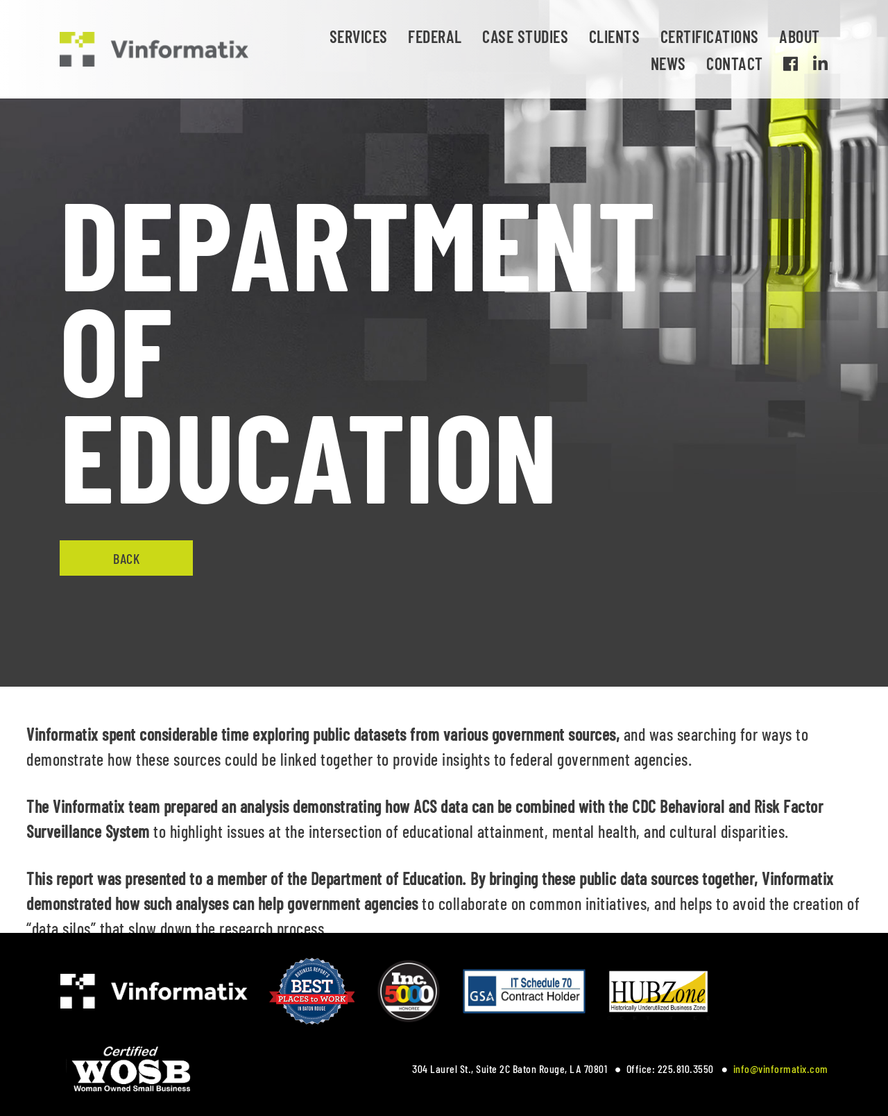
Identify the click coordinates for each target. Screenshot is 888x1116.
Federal (435, 36)
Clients (614, 36)
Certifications (709, 36)
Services (359, 36)
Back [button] (126, 558)
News (668, 63)
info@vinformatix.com (780, 1068)
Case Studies (525, 36)
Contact (734, 63)
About (799, 36)
